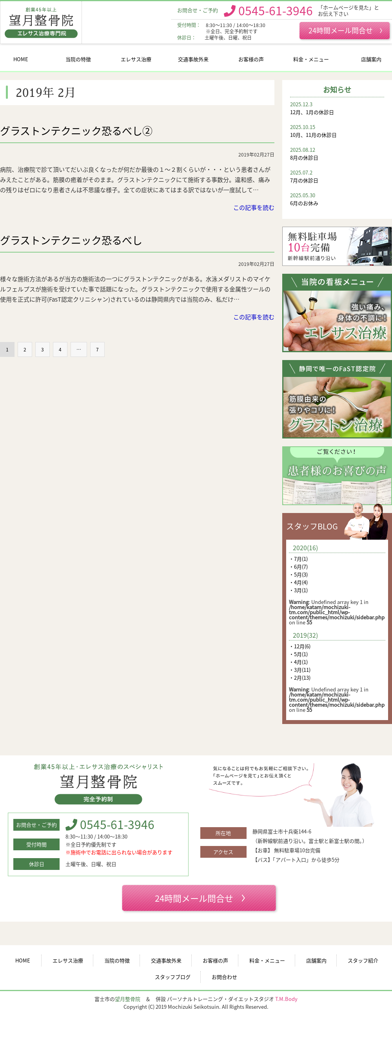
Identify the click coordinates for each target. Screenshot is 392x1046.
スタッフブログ (173, 977)
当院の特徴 (78, 59)
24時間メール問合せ (345, 30)
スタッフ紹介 (363, 960)
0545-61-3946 (275, 10)
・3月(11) (299, 669)
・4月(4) (298, 582)
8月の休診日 (337, 153)
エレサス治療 (136, 59)
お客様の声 (251, 59)
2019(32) (305, 635)
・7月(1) (298, 558)
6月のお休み (337, 199)
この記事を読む (253, 207)
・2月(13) (299, 677)
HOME (20, 59)
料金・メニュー (311, 59)
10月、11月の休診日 (337, 130)
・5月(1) (298, 654)
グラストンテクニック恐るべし (71, 240)
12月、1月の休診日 (337, 108)
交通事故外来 (193, 59)
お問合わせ (224, 977)
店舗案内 (371, 59)
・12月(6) (299, 646)
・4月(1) (298, 662)
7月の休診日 (337, 176)
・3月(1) (298, 590)
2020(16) (305, 547)
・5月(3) (298, 574)
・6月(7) (298, 566)
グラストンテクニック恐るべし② (76, 130)
